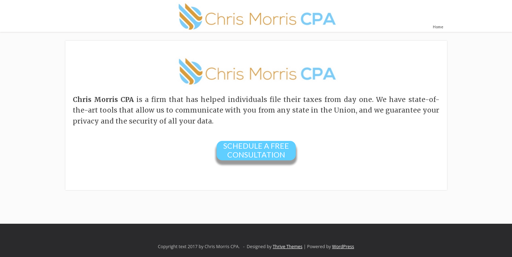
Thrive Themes (287, 247)
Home (438, 26)
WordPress (343, 247)
